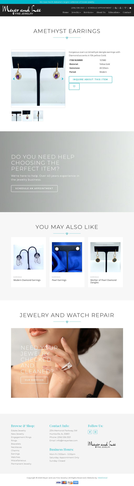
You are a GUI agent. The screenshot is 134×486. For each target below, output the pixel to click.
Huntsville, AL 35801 (60, 434)
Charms (15, 450)
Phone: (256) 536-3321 (60, 437)
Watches (15, 457)
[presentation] (13, 78)
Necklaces (16, 447)
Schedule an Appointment (34, 188)
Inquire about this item (91, 79)
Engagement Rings (21, 437)
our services (34, 380)
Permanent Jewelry (21, 464)
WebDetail (102, 478)
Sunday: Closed (57, 461)
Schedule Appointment (100, 8)
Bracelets (16, 444)
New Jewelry (17, 434)
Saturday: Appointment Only (64, 457)
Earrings (15, 454)
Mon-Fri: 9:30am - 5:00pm (62, 454)
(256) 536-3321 (78, 8)
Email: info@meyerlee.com (64, 440)
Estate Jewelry (18, 430)
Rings (14, 440)
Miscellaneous (18, 460)
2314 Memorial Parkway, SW (64, 430)
